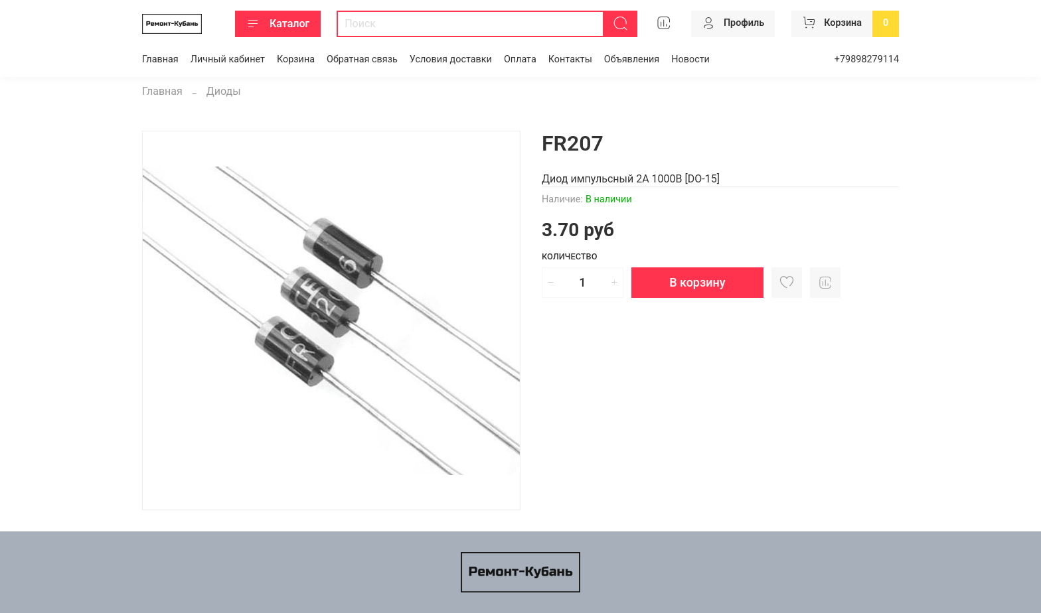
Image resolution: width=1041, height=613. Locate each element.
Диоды (223, 91)
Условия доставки (451, 59)
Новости (690, 59)
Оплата (520, 59)
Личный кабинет (228, 59)
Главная (160, 59)
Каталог (277, 24)
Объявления (631, 59)
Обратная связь (362, 59)
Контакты (570, 59)
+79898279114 (867, 59)
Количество (570, 256)
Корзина (296, 59)
